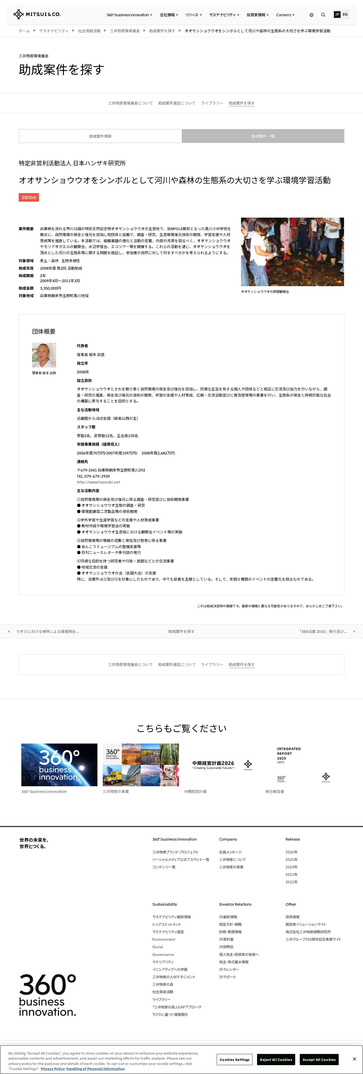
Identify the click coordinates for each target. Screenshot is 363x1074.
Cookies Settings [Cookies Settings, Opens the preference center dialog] (235, 1059)
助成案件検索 (100, 136)
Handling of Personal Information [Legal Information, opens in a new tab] (95, 1068)
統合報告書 (275, 791)
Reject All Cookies (276, 1059)
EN (345, 14)
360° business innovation (44, 791)
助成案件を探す (181, 631)
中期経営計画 (195, 791)
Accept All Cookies (319, 1059)
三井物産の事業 (116, 791)
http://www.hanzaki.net (98, 482)
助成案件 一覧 (263, 136)
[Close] (354, 1059)
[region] (181, 1059)
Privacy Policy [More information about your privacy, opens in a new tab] (53, 1068)
